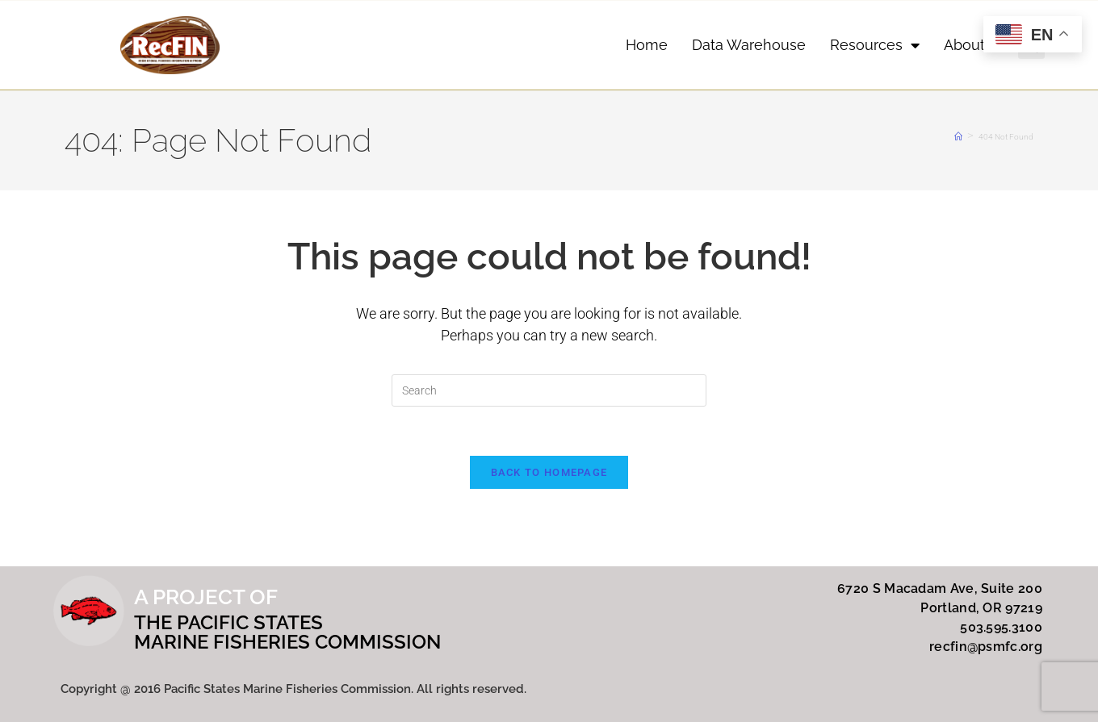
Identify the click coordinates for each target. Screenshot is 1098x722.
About (973, 45)
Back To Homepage (549, 472)
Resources (875, 45)
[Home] (958, 136)
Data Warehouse (749, 44)
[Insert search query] (549, 390)
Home (647, 44)
